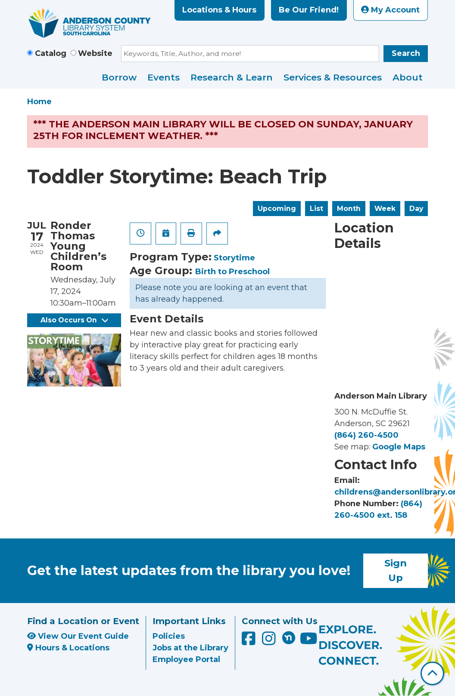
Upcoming (277, 208)
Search (406, 53)
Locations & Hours (219, 10)
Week (385, 208)
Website (95, 53)
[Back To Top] (432, 673)
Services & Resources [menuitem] (333, 77)
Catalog (50, 53)
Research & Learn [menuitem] (231, 77)
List (316, 208)
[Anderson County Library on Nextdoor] (289, 637)
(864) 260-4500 (366, 435)
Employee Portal (186, 659)
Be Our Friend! (309, 10)
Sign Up (395, 570)
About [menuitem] (408, 77)
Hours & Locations (68, 648)
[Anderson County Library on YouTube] (309, 641)
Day (416, 208)
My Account (390, 10)
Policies (169, 636)
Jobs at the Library (190, 648)
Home (39, 101)
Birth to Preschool (232, 271)
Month (349, 208)
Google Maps (398, 447)
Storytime (234, 258)
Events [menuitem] (163, 77)
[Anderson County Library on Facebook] (250, 641)
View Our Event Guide (78, 636)
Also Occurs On (74, 320)
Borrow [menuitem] (119, 77)
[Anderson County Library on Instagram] (270, 641)
